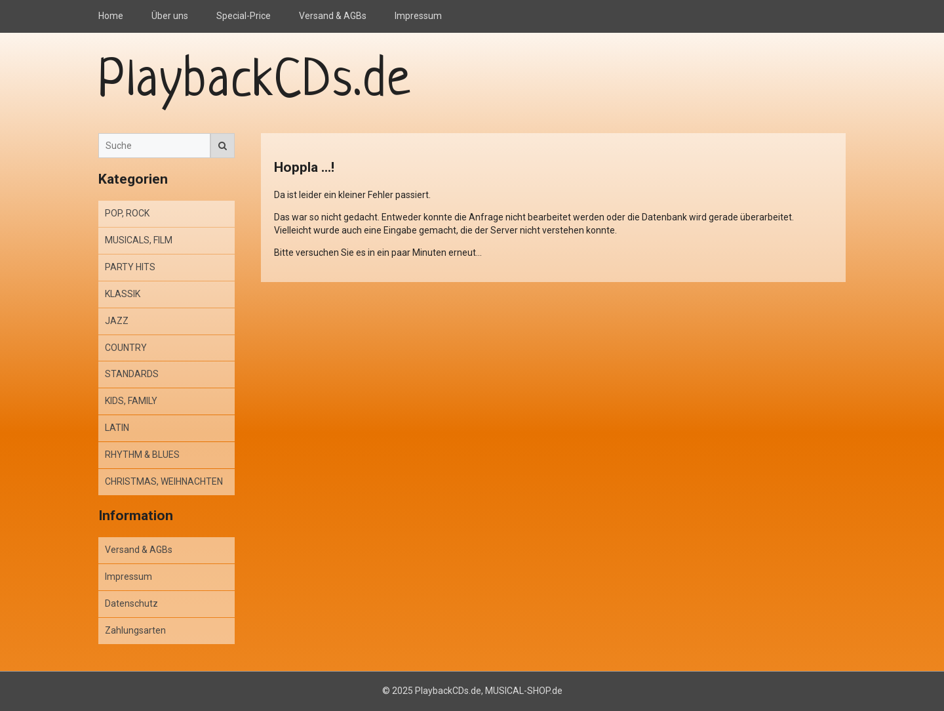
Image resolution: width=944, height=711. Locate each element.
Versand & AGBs (332, 15)
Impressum (418, 15)
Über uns (169, 15)
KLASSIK (122, 294)
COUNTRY (126, 347)
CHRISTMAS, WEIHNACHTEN (164, 481)
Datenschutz (131, 603)
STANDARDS (132, 374)
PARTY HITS (130, 267)
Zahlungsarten (135, 630)
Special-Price (243, 15)
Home (110, 15)
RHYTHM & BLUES (142, 454)
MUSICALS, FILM (138, 240)
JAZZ (116, 320)
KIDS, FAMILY (131, 401)
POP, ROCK (127, 213)
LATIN (117, 427)
